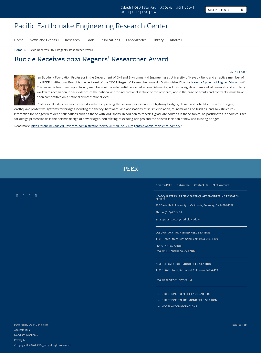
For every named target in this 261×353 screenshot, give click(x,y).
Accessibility (22, 330)
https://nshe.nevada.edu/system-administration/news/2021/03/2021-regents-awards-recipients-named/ (107, 126)
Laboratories (136, 40)
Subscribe (183, 185)
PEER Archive (220, 185)
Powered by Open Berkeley (31, 324)
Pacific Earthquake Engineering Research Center (91, 26)
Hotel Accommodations (179, 306)
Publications (110, 40)
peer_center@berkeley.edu (181, 219)
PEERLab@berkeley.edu (179, 251)
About (176, 40)
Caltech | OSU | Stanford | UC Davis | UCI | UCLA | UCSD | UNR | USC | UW (158, 9)
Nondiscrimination (26, 335)
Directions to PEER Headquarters (186, 294)
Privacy (19, 340)
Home (19, 40)
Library (158, 40)
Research (72, 40)
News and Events (44, 40)
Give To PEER (164, 185)
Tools (90, 40)
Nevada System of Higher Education (217, 82)
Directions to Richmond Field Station (189, 300)
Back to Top (239, 324)
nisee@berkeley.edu (177, 280)
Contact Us (201, 185)
